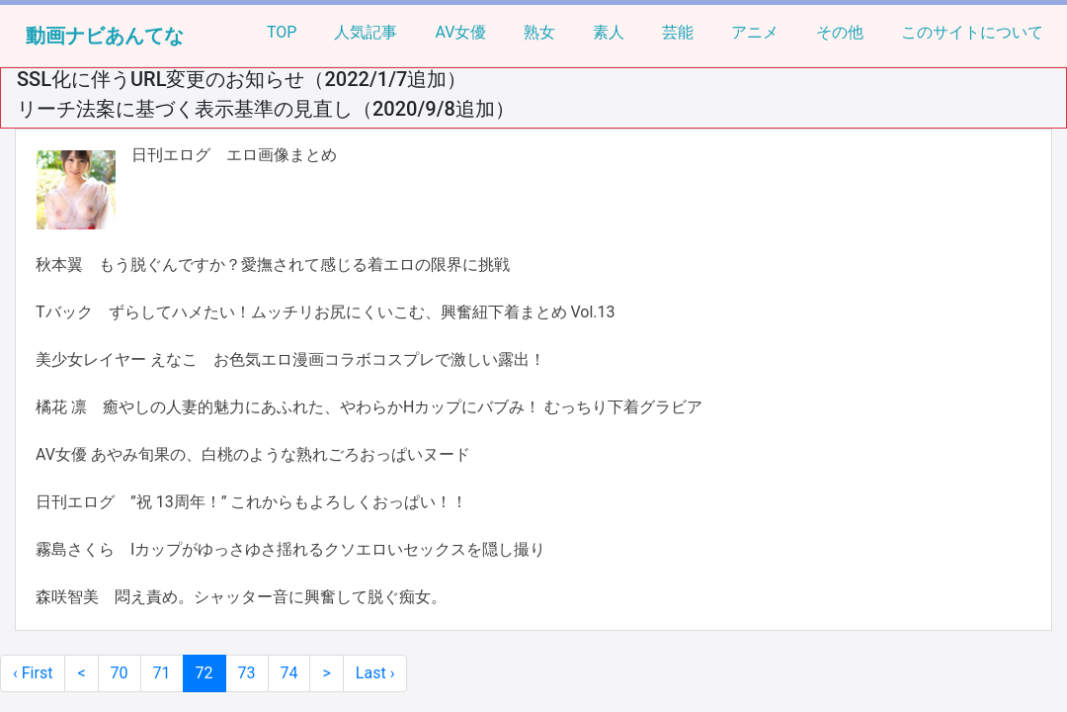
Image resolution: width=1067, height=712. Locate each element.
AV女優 (460, 32)
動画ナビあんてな (105, 35)
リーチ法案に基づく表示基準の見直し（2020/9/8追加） (266, 109)
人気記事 (365, 32)
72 (204, 673)
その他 (839, 32)
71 (162, 673)
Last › (375, 673)
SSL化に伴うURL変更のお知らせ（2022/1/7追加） (241, 79)
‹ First (32, 673)
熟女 (539, 32)
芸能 (678, 32)
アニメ (755, 32)
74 (289, 673)
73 (247, 673)
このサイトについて (972, 32)
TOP (281, 32)
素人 (608, 32)
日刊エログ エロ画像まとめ (234, 154)
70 (119, 673)
